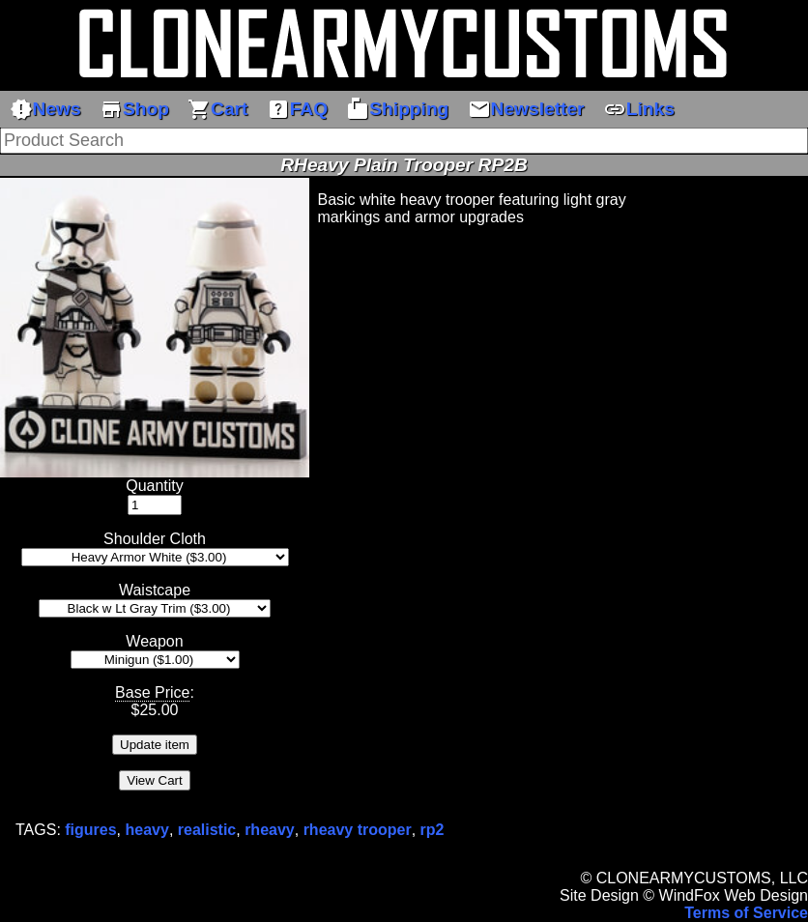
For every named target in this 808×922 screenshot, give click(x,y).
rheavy (270, 829)
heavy (147, 829)
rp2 (432, 829)
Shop (134, 109)
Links (639, 109)
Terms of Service (746, 913)
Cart (217, 109)
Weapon (154, 641)
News (45, 109)
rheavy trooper (357, 829)
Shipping (397, 109)
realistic (207, 829)
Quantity (155, 485)
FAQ (297, 109)
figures (90, 829)
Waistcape (154, 590)
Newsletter (526, 109)
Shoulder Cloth (154, 539)
